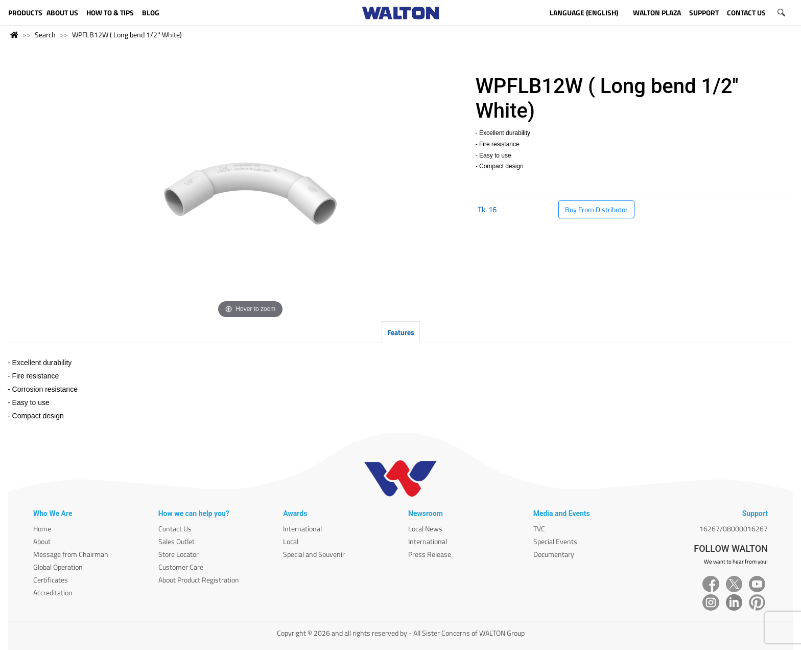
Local (290, 541)
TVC (539, 528)
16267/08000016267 (733, 528)
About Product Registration (198, 579)
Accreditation (53, 592)
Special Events (555, 541)
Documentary (553, 554)
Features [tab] (400, 332)
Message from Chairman (70, 554)
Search (45, 34)
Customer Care (180, 567)
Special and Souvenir (314, 554)
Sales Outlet (176, 541)
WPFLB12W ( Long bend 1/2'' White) (127, 34)
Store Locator (178, 554)
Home (42, 528)
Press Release (429, 554)
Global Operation (58, 567)
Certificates (50, 579)
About (42, 541)
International (302, 528)
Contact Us (175, 528)
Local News (425, 528)
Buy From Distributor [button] (596, 209)
